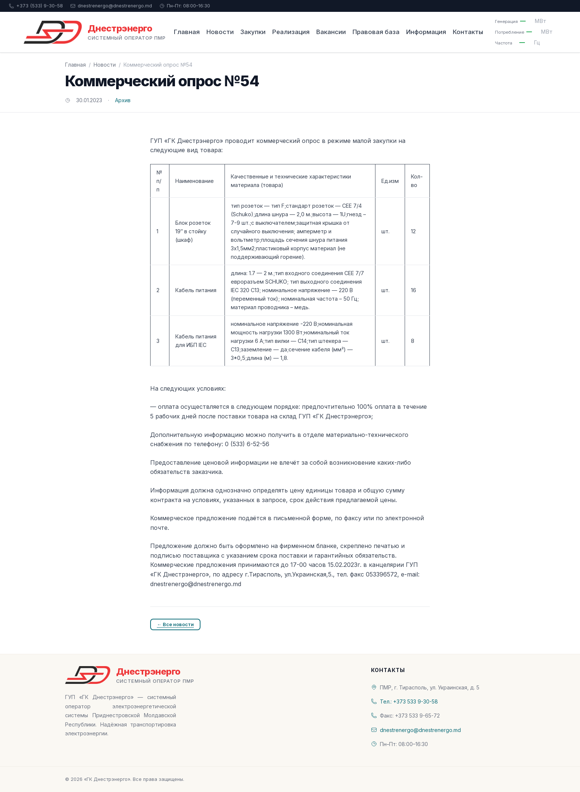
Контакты (468, 32)
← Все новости (175, 624)
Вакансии (331, 32)
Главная (187, 32)
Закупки (253, 32)
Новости (220, 32)
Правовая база (376, 32)
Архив (123, 100)
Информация (426, 32)
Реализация (291, 32)
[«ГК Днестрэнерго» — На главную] (95, 32)
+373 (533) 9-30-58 (36, 6)
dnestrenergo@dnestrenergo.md (111, 6)
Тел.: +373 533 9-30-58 (409, 701)
